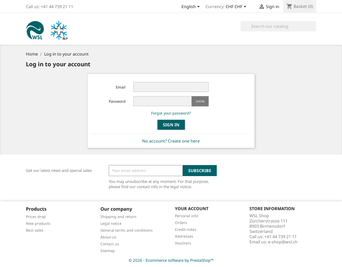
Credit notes (185, 229)
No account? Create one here (171, 141)
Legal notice (111, 223)
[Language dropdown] (191, 7)
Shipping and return (118, 216)
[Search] (278, 26)
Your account (191, 208)
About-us (108, 237)
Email (121, 87)
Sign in (171, 125)
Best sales (34, 230)
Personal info (186, 215)
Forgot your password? (171, 113)
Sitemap (107, 250)
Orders (181, 222)
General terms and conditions (126, 230)
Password (117, 101)
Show (200, 101)
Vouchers (183, 243)
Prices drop (36, 216)
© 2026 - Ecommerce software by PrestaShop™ (171, 260)
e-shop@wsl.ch (283, 242)
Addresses (184, 236)
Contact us (109, 243)
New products (38, 223)
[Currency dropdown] (237, 7)
